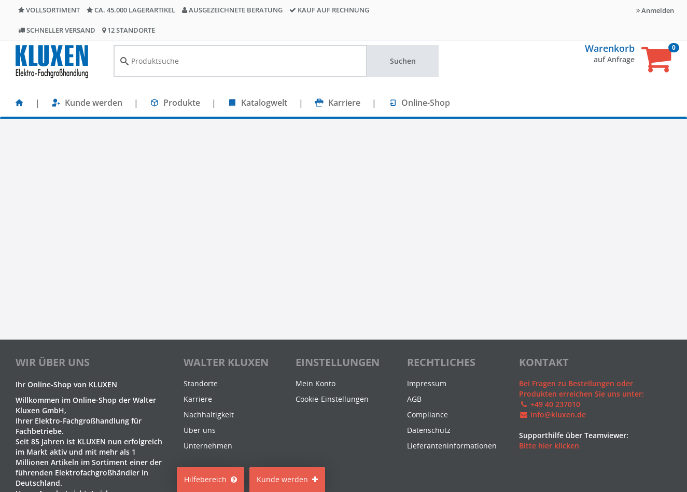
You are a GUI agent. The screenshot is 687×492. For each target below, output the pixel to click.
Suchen (403, 61)
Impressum (426, 383)
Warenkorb (610, 48)
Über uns (200, 430)
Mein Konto (315, 383)
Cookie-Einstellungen (332, 399)
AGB (414, 399)
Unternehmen (208, 446)
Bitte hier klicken (549, 446)
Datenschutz (429, 430)
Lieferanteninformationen (452, 446)
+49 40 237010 (555, 404)
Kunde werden (93, 102)
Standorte (201, 383)
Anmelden (655, 10)
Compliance (427, 414)
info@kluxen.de (558, 414)
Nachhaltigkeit (209, 414)
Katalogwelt (264, 102)
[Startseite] (19, 103)
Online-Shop (425, 102)
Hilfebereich (210, 479)
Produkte (181, 102)
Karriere (344, 102)
